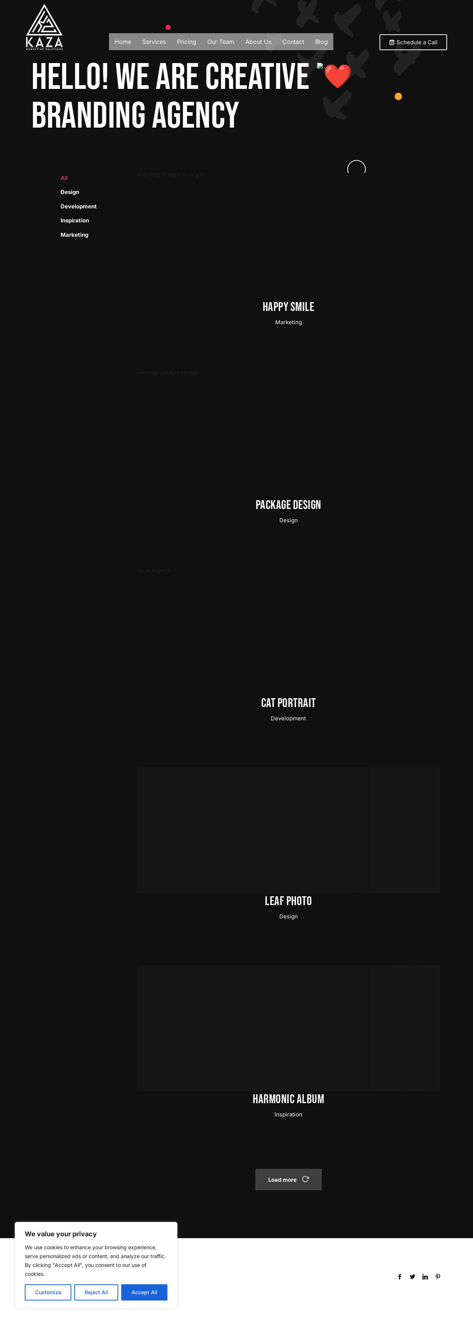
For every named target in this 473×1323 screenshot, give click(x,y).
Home (123, 41)
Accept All (144, 1292)
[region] (96, 1265)
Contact (293, 41)
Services (154, 41)
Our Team (220, 41)
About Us (258, 41)
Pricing (186, 41)
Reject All (96, 1292)
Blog (321, 41)
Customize (48, 1292)
